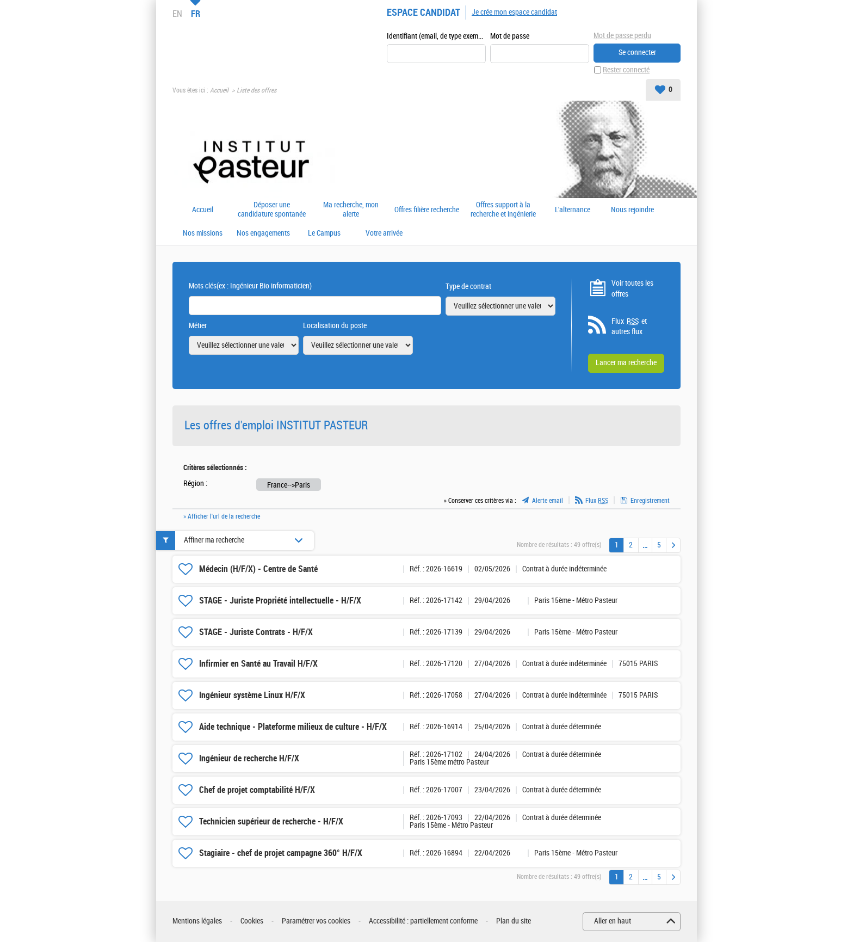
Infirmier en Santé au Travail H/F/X (258, 663)
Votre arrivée (384, 233)
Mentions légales (197, 921)
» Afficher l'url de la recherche (221, 516)
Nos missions (202, 233)
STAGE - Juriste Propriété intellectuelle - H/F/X (280, 600)
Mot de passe (509, 36)
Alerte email (547, 500)
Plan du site (513, 921)
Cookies (251, 921)
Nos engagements (263, 233)
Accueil (219, 90)
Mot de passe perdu (622, 35)
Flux (596, 500)
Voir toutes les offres (632, 289)
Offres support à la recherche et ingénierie (503, 210)
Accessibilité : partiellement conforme (423, 921)
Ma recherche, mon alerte (351, 210)
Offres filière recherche (426, 210)
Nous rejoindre (632, 210)
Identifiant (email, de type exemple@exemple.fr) (436, 36)
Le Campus (324, 233)
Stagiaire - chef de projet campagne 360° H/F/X (280, 853)
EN (177, 14)
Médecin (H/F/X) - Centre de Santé (258, 569)
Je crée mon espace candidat (514, 12)
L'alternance (572, 210)
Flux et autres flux (629, 326)
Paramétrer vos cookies (316, 921)
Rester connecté (626, 70)
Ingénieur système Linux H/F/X (252, 695)
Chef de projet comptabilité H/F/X (257, 790)
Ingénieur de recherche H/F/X (249, 758)
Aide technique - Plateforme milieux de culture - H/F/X (293, 727)
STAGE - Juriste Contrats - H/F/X (256, 632)
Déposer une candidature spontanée (272, 210)
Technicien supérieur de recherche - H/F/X (271, 821)
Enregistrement (650, 500)
